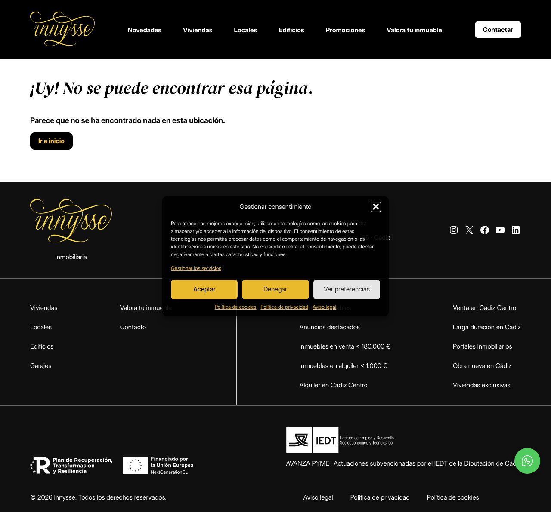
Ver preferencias (347, 289)
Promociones (345, 30)
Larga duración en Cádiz (487, 327)
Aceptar (204, 289)
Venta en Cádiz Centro (484, 308)
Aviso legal (324, 307)
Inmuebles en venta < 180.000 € (345, 346)
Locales (245, 30)
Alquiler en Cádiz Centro (334, 385)
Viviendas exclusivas (482, 385)
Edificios (291, 30)
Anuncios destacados (330, 327)
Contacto (133, 327)
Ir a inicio (51, 141)
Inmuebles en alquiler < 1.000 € (343, 366)
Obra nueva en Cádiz (482, 366)
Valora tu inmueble (414, 30)
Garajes (40, 366)
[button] (375, 206)
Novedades (144, 30)
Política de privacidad (284, 307)
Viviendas (198, 30)
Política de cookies (236, 307)
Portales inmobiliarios (482, 346)
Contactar (498, 29)
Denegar (275, 289)
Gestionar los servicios (196, 268)
